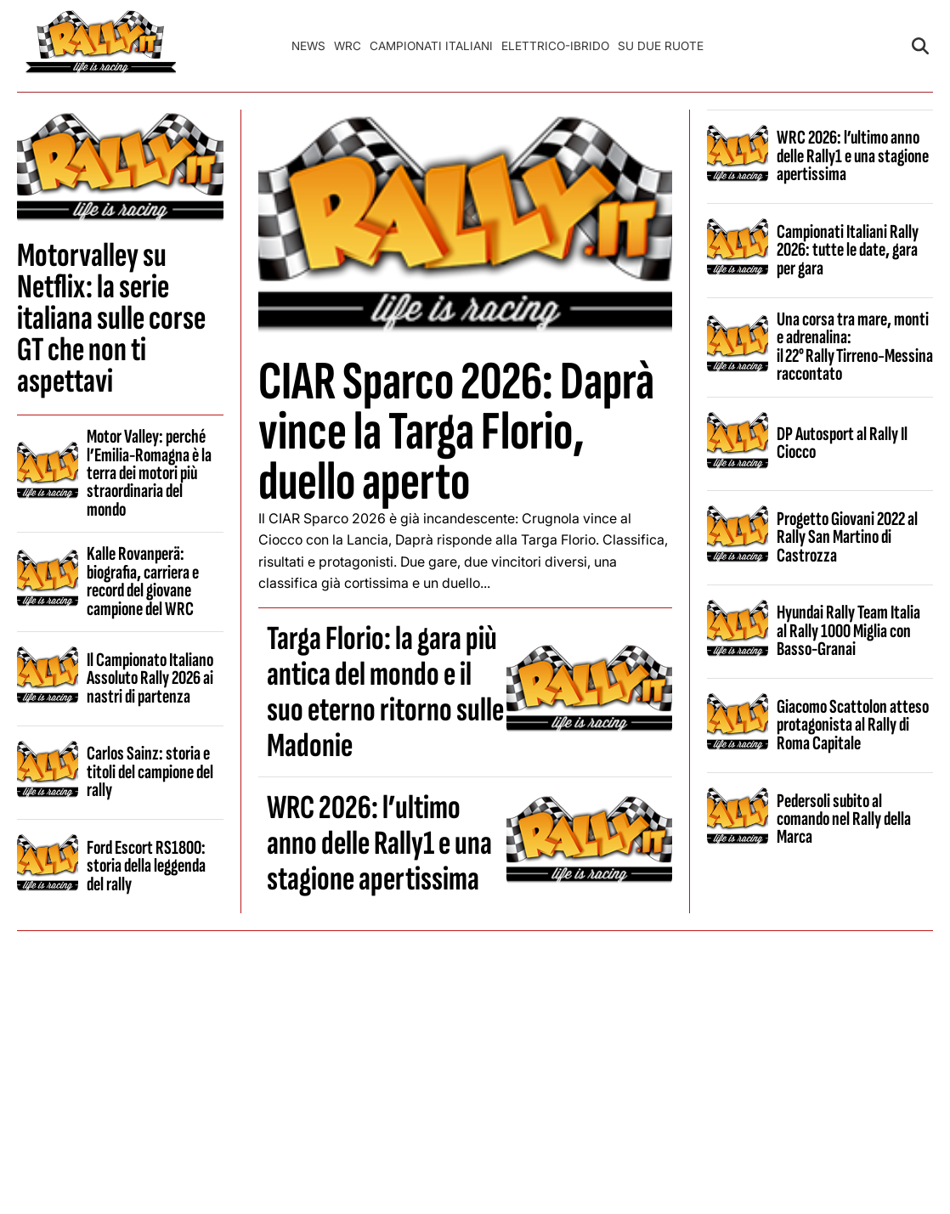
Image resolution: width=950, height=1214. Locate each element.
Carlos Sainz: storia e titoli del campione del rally (150, 772)
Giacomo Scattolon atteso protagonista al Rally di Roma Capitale (853, 725)
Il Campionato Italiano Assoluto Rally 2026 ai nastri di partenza (150, 678)
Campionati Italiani (431, 46)
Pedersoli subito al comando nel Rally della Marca (844, 819)
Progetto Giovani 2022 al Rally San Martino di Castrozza (847, 537)
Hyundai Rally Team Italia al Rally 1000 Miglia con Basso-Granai (848, 631)
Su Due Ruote (661, 46)
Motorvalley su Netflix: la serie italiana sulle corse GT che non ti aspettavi (111, 318)
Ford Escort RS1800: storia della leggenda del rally (146, 866)
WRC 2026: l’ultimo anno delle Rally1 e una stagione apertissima (379, 844)
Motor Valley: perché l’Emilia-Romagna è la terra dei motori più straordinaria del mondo (149, 473)
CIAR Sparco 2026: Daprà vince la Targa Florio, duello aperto (456, 432)
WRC (347, 46)
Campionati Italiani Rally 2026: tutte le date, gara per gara (848, 250)
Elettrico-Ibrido (555, 46)
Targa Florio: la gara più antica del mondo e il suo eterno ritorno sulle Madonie (385, 692)
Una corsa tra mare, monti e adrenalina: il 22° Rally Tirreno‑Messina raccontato (855, 347)
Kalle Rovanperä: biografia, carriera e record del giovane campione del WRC (143, 581)
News (308, 46)
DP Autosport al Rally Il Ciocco (842, 443)
